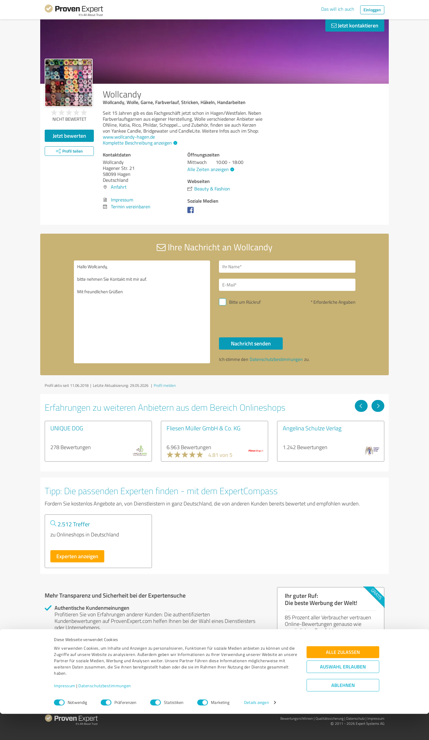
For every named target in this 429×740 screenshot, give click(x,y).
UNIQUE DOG (66, 428)
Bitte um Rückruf (245, 302)
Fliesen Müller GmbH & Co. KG (203, 428)
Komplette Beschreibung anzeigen (139, 142)
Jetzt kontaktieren (354, 25)
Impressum (64, 712)
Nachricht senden (251, 343)
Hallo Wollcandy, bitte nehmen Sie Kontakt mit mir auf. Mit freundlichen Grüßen (142, 311)
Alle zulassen (343, 678)
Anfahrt (119, 187)
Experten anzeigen (77, 556)
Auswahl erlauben (343, 693)
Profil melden (165, 385)
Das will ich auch (337, 9)
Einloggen (372, 10)
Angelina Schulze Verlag (312, 428)
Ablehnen (343, 711)
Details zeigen (256, 729)
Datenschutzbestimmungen (104, 712)
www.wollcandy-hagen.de (129, 137)
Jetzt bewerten (69, 135)
